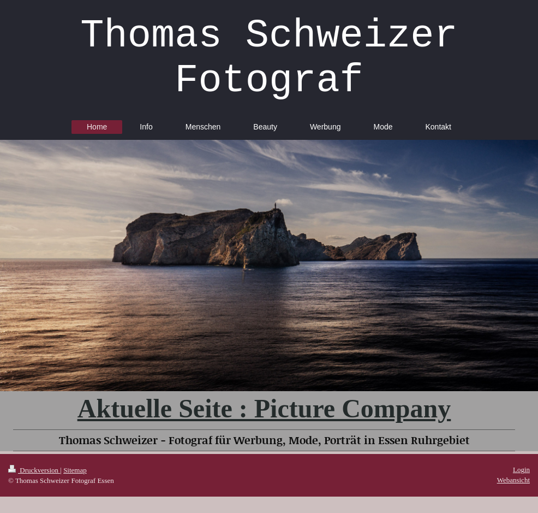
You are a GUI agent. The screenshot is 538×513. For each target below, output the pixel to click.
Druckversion (34, 470)
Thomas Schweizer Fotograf (268, 58)
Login (521, 469)
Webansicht (513, 480)
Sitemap (75, 470)
